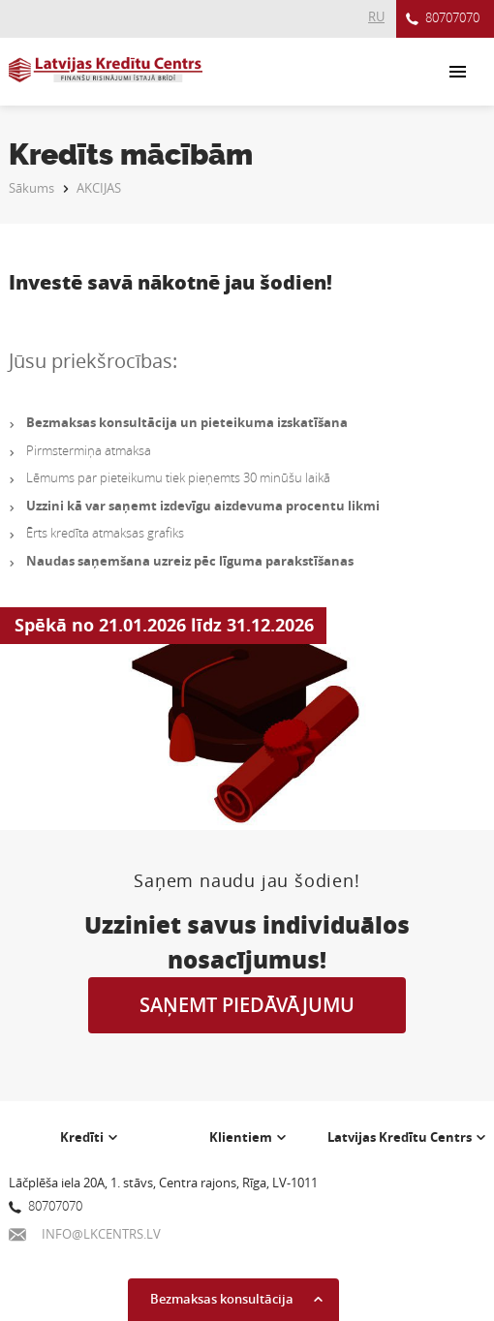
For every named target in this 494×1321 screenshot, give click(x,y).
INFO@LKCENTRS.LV (85, 1234)
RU (376, 16)
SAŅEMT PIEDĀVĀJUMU (247, 1005)
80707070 (442, 19)
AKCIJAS (99, 188)
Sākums (31, 188)
